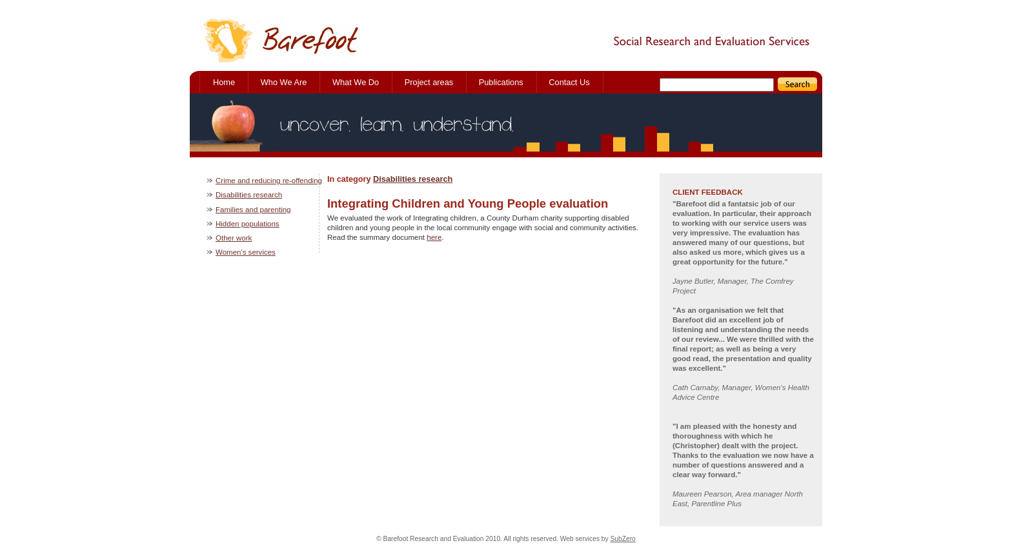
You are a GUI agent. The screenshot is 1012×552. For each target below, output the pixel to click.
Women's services (246, 252)
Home (224, 82)
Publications (501, 82)
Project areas (429, 82)
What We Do (355, 82)
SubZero (623, 538)
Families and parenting (253, 209)
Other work (234, 238)
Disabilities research (412, 179)
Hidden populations (247, 224)
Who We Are (284, 82)
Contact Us (569, 82)
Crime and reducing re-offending (269, 180)
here (434, 237)
